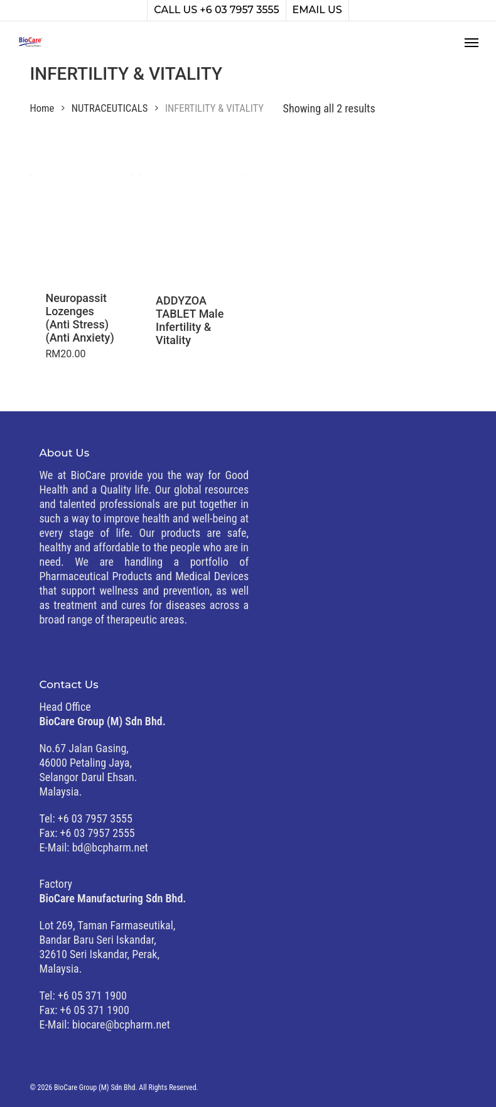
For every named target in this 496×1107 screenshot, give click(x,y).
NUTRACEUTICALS (110, 108)
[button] (471, 42)
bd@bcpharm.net (110, 847)
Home (42, 108)
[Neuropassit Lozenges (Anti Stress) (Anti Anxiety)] (81, 225)
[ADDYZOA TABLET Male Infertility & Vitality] (192, 226)
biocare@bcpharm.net (121, 1024)
